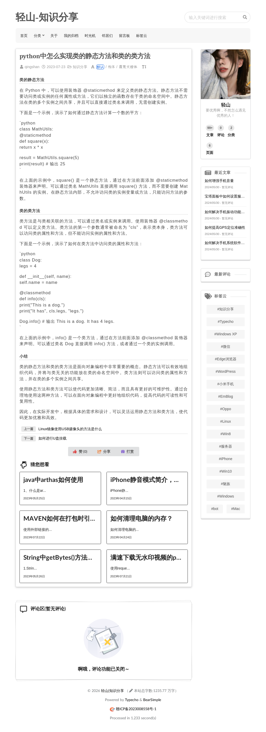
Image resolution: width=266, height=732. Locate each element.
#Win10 (226, 471)
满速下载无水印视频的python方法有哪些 (147, 557)
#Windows (225, 496)
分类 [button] (37, 35)
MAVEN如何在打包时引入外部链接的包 (60, 518)
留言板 (124, 35)
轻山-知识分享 (47, 17)
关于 (54, 35)
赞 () (80, 451)
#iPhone (225, 459)
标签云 (141, 35)
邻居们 (107, 35)
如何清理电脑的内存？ (141, 518)
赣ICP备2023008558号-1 (136, 709)
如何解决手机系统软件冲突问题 (226, 243)
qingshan (32, 67)
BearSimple (152, 699)
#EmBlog (225, 396)
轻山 (225, 105)
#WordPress (226, 371)
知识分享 (80, 67)
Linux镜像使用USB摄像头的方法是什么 (70, 429)
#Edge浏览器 (225, 359)
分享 (104, 451)
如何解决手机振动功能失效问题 (226, 212)
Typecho (131, 699)
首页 (24, 35)
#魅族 (225, 484)
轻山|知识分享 (112, 690)
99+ (209, 128)
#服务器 (225, 446)
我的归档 (71, 35)
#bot (214, 509)
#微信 (225, 346)
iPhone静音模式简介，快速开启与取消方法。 (147, 479)
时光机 (90, 35)
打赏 (127, 451)
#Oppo (225, 409)
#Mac (235, 509)
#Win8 (226, 434)
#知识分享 (225, 309)
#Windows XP (225, 334)
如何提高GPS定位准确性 (225, 227)
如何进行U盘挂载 (52, 438)
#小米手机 (225, 384)
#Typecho (226, 321)
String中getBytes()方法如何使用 (60, 557)
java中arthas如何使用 (53, 479)
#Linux (225, 421)
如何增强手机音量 (219, 181)
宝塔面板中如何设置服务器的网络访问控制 (226, 196)
